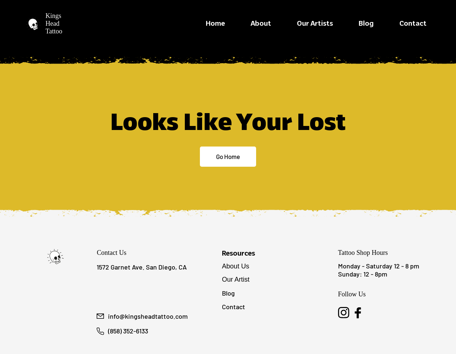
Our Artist (235, 279)
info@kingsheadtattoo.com (148, 316)
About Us (235, 266)
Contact (233, 307)
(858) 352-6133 (128, 331)
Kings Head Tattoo (54, 23)
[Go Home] (228, 157)
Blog (228, 293)
